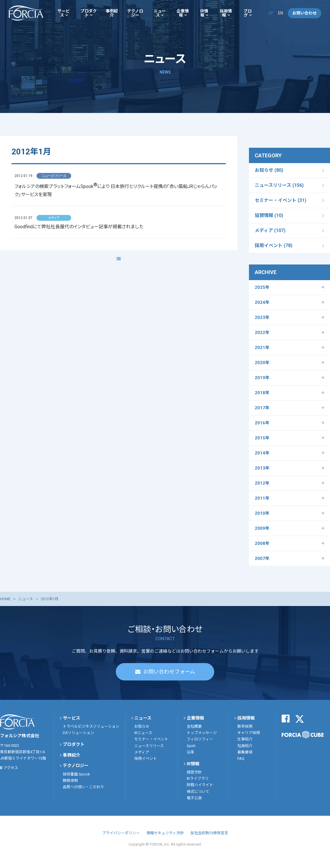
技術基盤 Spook (76, 774)
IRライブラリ (198, 778)
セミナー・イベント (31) (280, 200)
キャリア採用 (248, 733)
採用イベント (145, 758)
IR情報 (204, 13)
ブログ (247, 13)
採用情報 (226, 13)
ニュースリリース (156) (279, 185)
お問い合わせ (304, 13)
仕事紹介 (244, 739)
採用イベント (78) (273, 245)
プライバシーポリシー (121, 833)
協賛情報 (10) (269, 215)
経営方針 (194, 772)
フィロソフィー (200, 739)
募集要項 (244, 752)
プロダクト (88, 13)
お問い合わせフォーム (169, 672)
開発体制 (70, 780)
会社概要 (194, 726)
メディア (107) (270, 230)
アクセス (10, 768)
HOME (5, 599)
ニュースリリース (149, 746)
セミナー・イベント (151, 739)
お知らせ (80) (269, 170)
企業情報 (183, 13)
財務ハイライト (200, 785)
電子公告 (194, 798)
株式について (198, 791)
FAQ (240, 758)
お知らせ (141, 726)
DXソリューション (78, 733)
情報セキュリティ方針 (165, 833)
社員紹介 (244, 746)
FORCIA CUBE (303, 734)
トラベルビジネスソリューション (91, 726)
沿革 (190, 752)
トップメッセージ (202, 733)
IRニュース (143, 733)
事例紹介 (112, 13)
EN (280, 13)
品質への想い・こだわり (83, 787)
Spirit (191, 746)
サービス (64, 13)
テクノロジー (135, 13)
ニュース (160, 13)
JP (270, 13)
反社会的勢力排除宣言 (209, 833)
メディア (141, 752)
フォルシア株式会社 (26, 13)
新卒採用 (244, 726)
